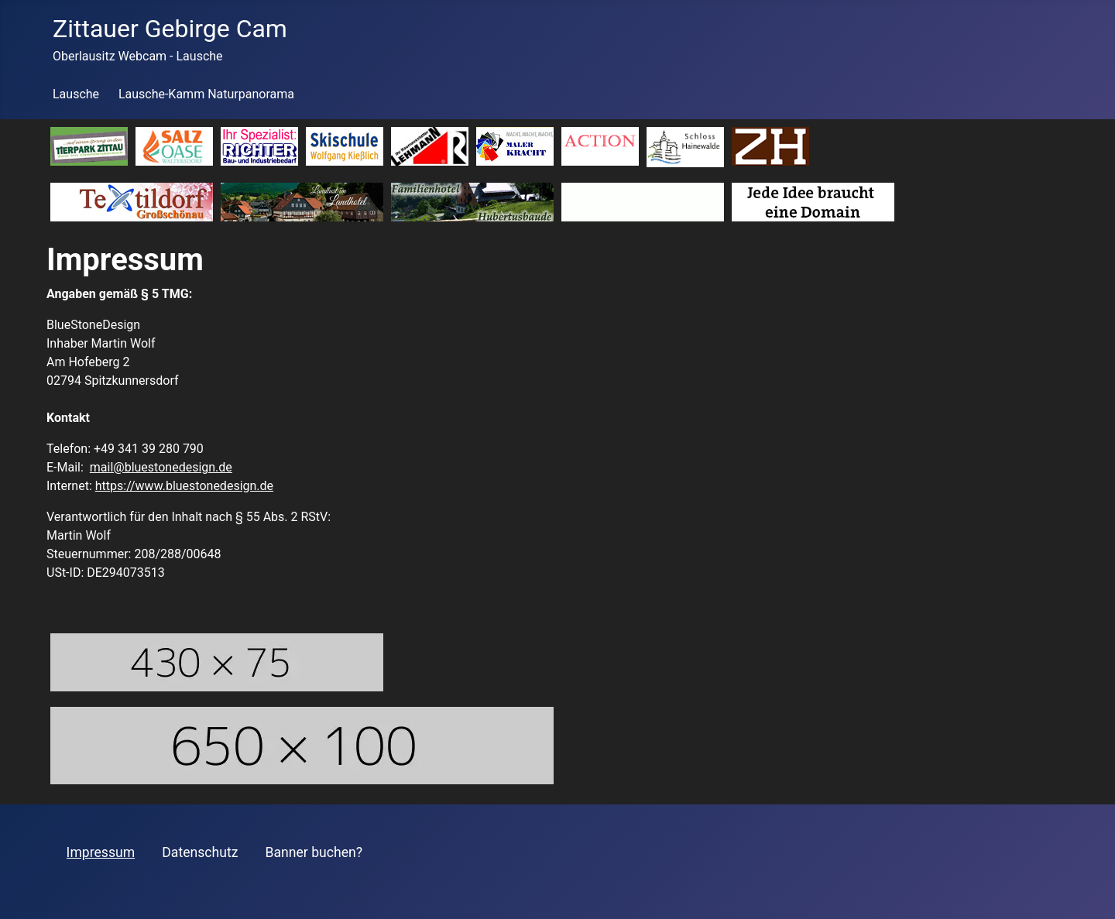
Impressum (101, 852)
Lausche (76, 94)
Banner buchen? (314, 852)
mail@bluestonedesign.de (161, 467)
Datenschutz (200, 852)
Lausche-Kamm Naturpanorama (206, 94)
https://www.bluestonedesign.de (184, 485)
